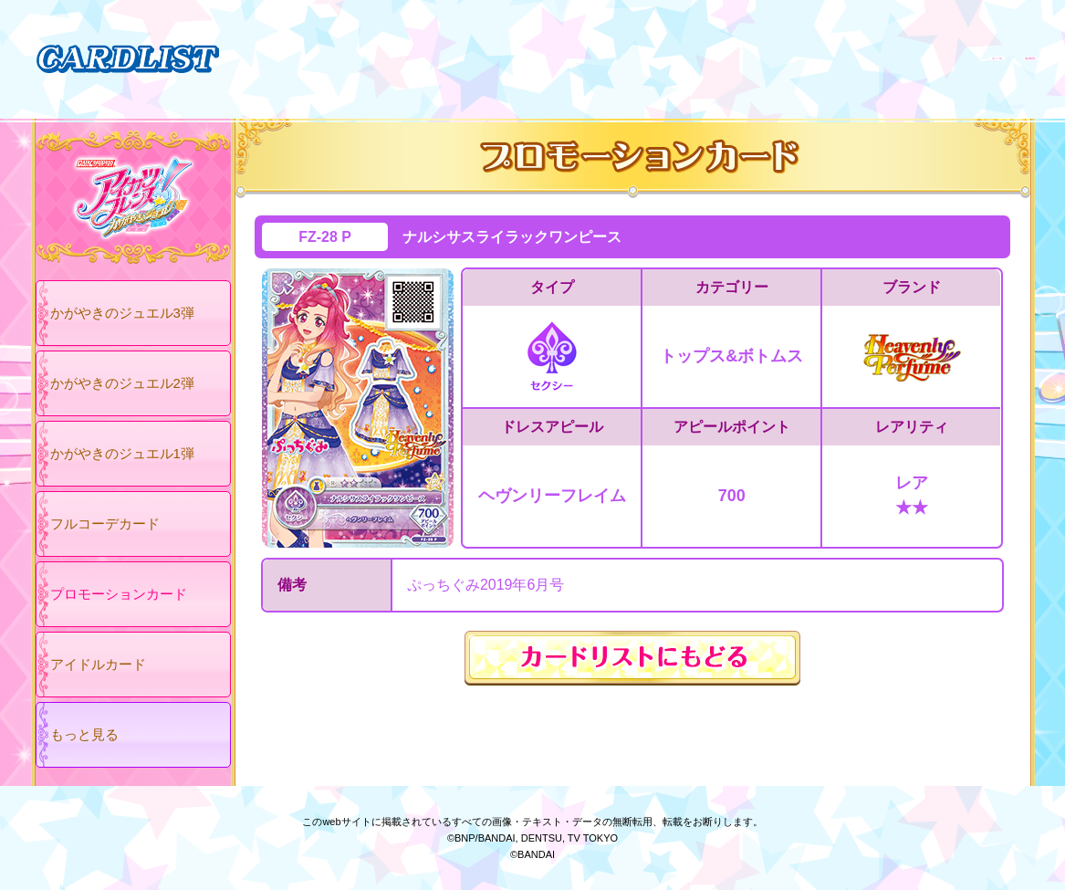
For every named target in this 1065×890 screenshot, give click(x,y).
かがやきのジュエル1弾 (122, 453)
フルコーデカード (105, 523)
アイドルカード (98, 664)
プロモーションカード (118, 594)
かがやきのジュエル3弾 (122, 312)
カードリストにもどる (632, 658)
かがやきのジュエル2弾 (122, 383)
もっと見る (84, 734)
